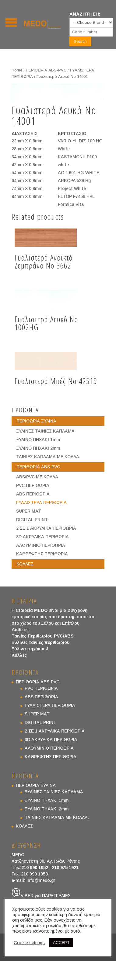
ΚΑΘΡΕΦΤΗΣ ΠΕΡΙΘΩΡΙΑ (42, 553)
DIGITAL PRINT (32, 519)
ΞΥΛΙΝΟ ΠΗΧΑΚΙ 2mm (38, 448)
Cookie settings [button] (29, 942)
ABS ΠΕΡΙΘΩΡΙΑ (33, 493)
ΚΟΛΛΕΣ (24, 563)
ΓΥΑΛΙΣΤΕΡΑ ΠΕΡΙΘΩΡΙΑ (41, 502)
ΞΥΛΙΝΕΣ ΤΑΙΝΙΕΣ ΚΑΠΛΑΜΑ (45, 431)
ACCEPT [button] (61, 942)
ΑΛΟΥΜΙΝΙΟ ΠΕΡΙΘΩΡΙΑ (40, 545)
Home (17, 70)
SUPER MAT (28, 511)
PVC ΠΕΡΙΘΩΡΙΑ (32, 485)
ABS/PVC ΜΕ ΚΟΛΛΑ (37, 476)
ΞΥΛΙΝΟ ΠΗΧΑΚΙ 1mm (38, 439)
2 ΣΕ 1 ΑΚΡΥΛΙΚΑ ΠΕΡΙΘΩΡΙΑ (46, 528)
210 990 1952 (34, 867)
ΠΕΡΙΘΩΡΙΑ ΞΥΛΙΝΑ (36, 420)
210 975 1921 (65, 867)
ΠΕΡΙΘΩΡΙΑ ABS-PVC (46, 70)
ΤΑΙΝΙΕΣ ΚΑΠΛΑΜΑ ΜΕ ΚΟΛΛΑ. (48, 456)
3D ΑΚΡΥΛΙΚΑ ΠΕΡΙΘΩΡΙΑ (42, 536)
